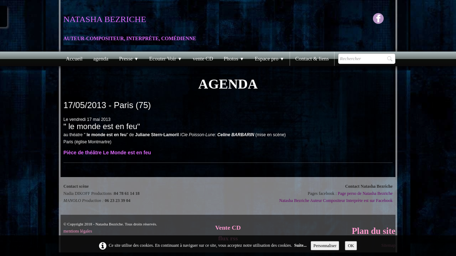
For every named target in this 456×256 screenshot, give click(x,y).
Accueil (74, 59)
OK (351, 245)
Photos (234, 59)
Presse (129, 59)
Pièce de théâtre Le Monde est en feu (107, 152)
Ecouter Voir (165, 59)
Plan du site (373, 231)
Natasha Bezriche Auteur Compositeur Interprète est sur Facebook (336, 200)
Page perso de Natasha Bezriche (365, 193)
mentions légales (77, 231)
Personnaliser (325, 245)
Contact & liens (312, 59)
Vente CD (228, 227)
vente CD (203, 59)
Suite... (300, 245)
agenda (100, 59)
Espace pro (269, 59)
